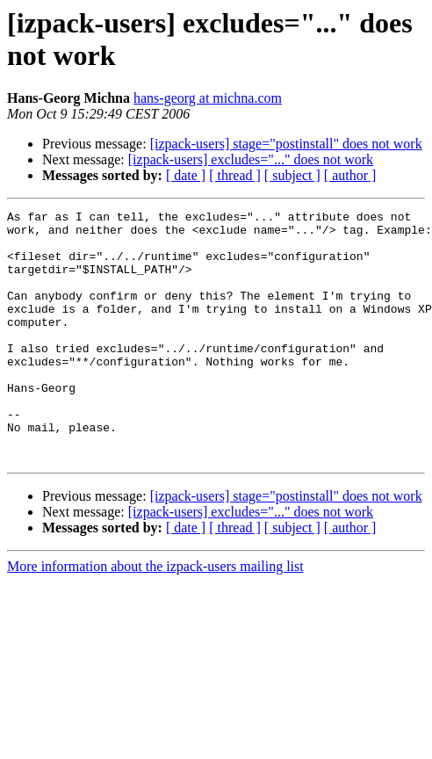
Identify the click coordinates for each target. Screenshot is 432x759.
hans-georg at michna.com (207, 97)
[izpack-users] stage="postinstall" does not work (286, 143)
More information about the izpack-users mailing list (155, 616)
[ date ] (185, 175)
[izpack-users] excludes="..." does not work (250, 159)
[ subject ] (292, 175)
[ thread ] (235, 175)
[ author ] (350, 175)
